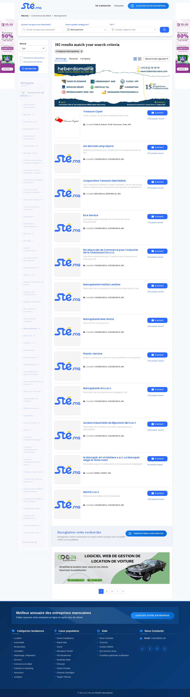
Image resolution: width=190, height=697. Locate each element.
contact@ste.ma (158, 638)
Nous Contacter (105, 638)
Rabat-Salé (60, 642)
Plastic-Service (92, 353)
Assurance (18, 672)
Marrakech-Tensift (63, 651)
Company (85, 58)
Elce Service (90, 215)
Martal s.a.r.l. (91, 492)
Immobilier (17, 651)
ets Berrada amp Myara (98, 146)
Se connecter (103, 5)
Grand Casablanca (64, 638)
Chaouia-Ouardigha (64, 672)
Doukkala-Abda (62, 660)
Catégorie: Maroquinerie (67, 51)
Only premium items (32, 61)
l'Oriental (59, 664)
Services (17, 660)
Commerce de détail (22, 664)
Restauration (18, 647)
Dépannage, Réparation (23, 655)
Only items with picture (33, 58)
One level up (29, 540)
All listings (61, 58)
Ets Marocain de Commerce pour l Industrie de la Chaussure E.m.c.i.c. (110, 251)
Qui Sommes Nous (106, 651)
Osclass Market (105, 647)
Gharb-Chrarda (62, 668)
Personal (73, 58)
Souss (58, 647)
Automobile (18, 642)
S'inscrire (119, 5)
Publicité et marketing (22, 668)
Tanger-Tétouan (62, 677)
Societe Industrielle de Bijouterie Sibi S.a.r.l (109, 423)
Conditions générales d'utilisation (113, 655)
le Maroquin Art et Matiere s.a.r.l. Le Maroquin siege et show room (111, 458)
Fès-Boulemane (62, 655)
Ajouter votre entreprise (152, 615)
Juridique (17, 677)
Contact (157, 112)
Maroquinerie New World (98, 319)
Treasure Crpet (93, 111)
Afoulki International (103, 693)
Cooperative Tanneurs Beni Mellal (104, 180)
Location (17, 638)
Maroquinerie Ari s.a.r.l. (97, 388)
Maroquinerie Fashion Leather (101, 284)
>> (123, 591)
